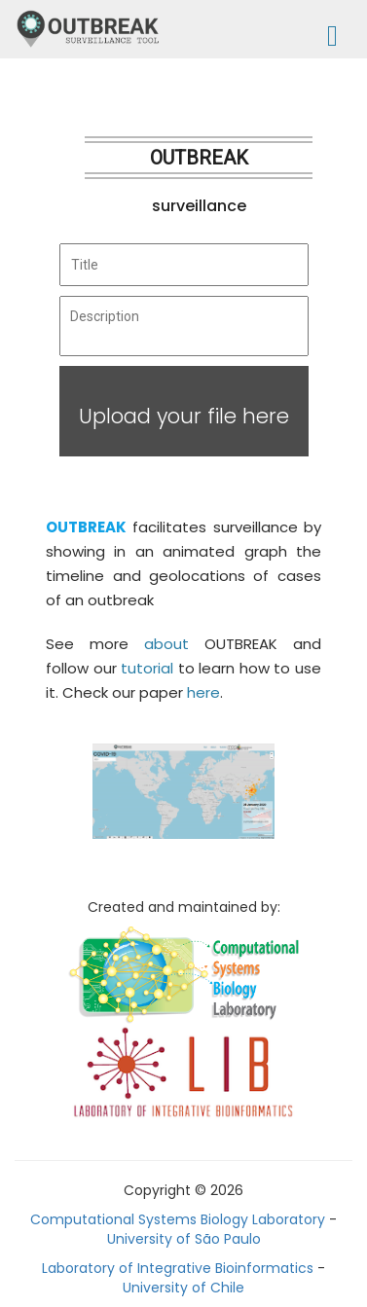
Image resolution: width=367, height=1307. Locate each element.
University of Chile (183, 1287)
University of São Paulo (184, 1239)
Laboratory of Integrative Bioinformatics (177, 1268)
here (203, 692)
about (166, 644)
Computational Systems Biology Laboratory (177, 1219)
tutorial (147, 668)
